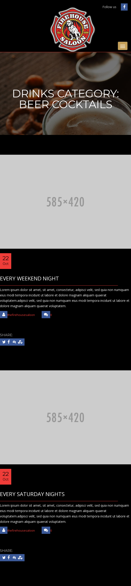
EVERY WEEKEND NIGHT (29, 278)
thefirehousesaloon (17, 314)
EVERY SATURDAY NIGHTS (32, 494)
